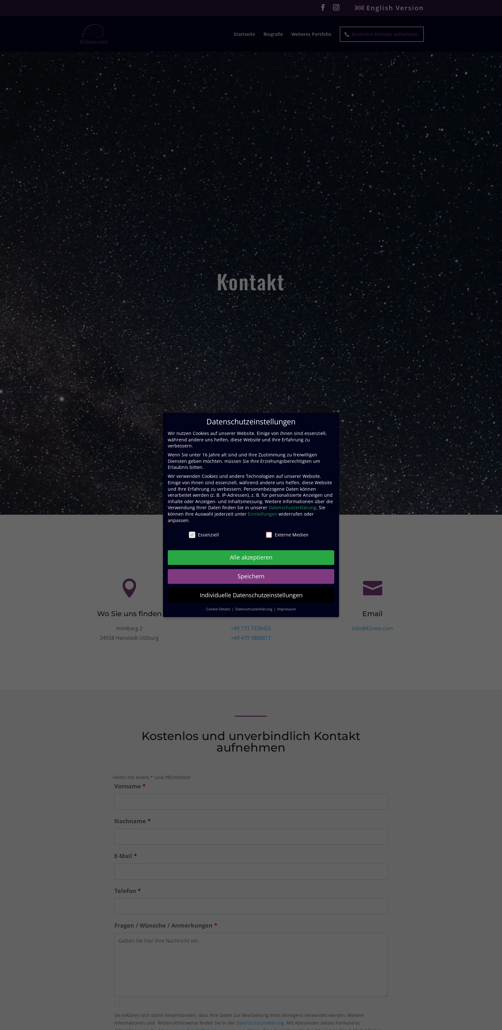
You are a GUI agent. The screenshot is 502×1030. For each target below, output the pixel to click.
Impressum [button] (286, 609)
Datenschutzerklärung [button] (254, 609)
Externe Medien (287, 535)
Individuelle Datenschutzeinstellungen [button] (251, 595)
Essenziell (204, 535)
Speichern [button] (251, 576)
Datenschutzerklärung (292, 507)
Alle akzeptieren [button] (251, 557)
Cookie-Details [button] (218, 609)
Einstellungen (262, 514)
